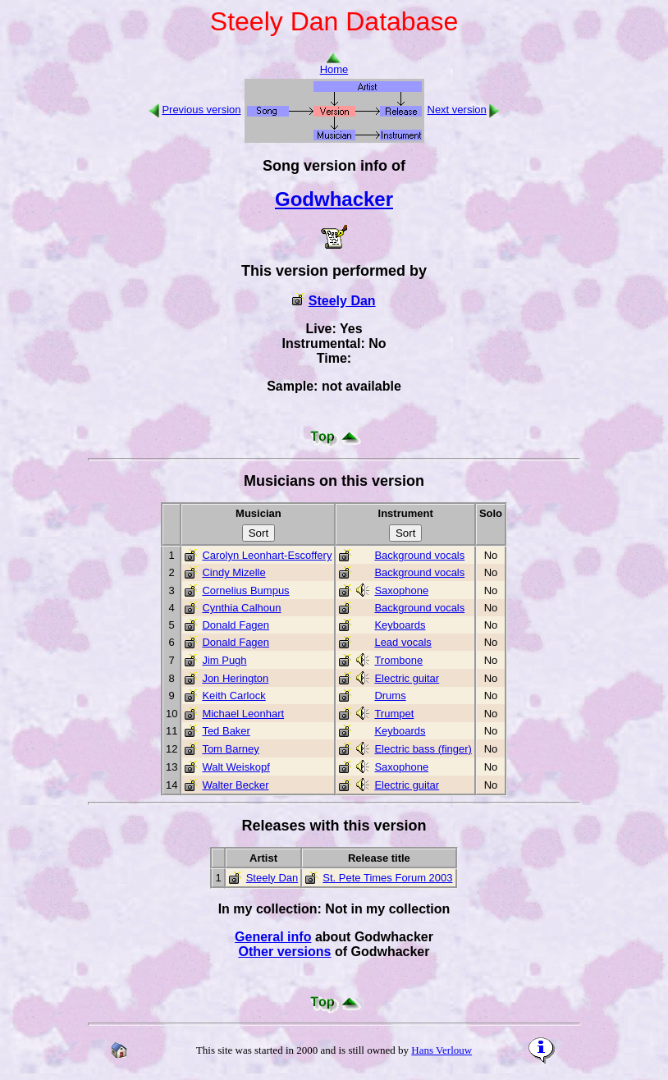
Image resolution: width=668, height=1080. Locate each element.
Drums (389, 695)
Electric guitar (406, 678)
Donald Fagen (235, 625)
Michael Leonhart (243, 713)
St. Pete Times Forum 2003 (387, 878)
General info (273, 937)
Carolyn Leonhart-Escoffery (267, 555)
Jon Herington (235, 678)
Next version (457, 109)
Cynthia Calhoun (241, 608)
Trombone (398, 660)
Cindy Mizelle (233, 572)
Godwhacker (334, 199)
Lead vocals (402, 642)
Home (334, 64)
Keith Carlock (233, 695)
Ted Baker (226, 731)
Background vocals (419, 555)
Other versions (285, 952)
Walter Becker (235, 785)
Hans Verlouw (441, 1050)
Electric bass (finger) (422, 749)
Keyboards (399, 625)
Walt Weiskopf (235, 767)
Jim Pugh (224, 660)
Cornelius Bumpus (245, 590)
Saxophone (401, 590)
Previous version (201, 109)
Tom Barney (230, 749)
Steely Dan (342, 301)
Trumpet (394, 713)
